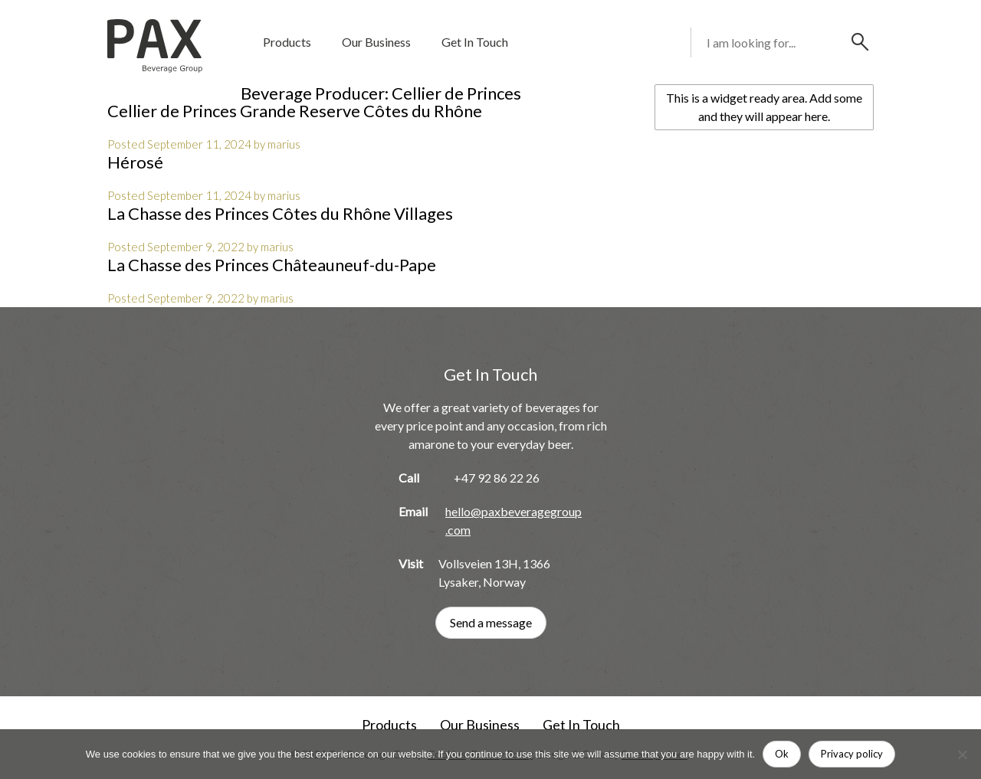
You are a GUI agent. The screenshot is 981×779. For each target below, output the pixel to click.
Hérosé (135, 162)
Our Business (376, 41)
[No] (962, 754)
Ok (782, 754)
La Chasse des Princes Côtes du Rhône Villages (280, 213)
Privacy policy (852, 754)
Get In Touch (474, 41)
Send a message (491, 622)
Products (287, 41)
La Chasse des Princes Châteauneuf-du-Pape (271, 264)
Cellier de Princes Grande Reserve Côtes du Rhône (294, 110)
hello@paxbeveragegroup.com (513, 520)
